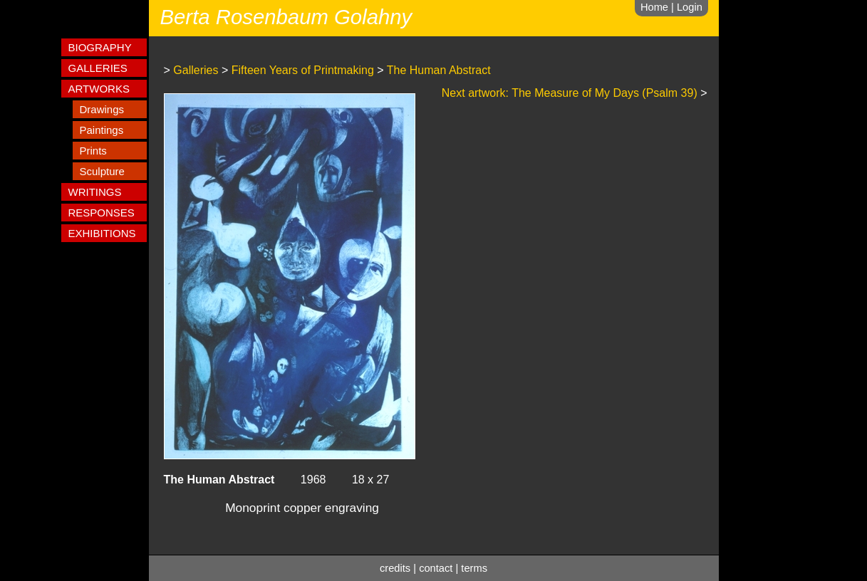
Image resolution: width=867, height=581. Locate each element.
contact (435, 568)
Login (689, 7)
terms (474, 568)
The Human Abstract (439, 70)
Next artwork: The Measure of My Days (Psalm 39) (569, 93)
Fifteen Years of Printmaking (303, 70)
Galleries (195, 70)
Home (654, 7)
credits (395, 568)
